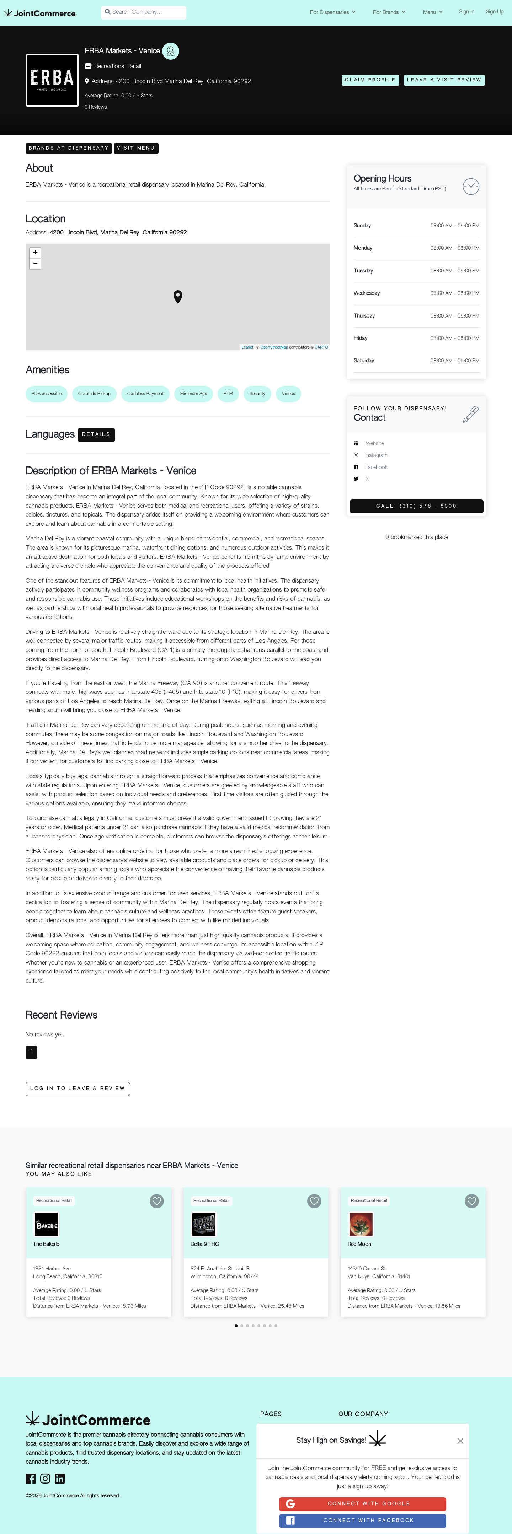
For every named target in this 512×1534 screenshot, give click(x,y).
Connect (347, 1504)
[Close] (460, 1441)
